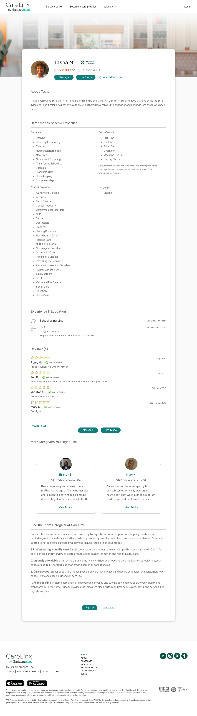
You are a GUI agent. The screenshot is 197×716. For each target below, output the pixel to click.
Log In (187, 6)
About (84, 658)
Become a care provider (83, 6)
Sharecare (86, 661)
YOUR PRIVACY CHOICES (28, 672)
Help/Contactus (89, 668)
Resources (86, 664)
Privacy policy (88, 671)
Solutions (110, 7)
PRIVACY (46, 672)
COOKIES (10, 672)
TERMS (56, 672)
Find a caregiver (53, 6)
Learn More (109, 607)
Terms (84, 674)
